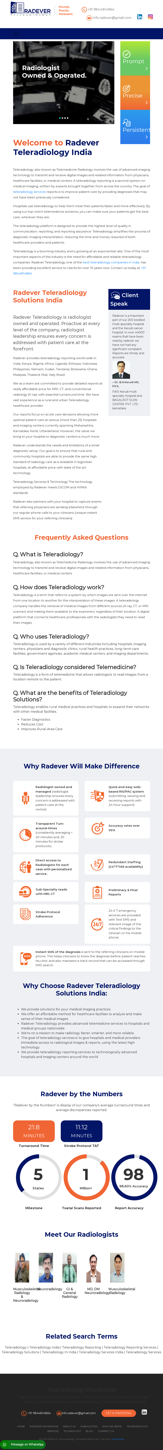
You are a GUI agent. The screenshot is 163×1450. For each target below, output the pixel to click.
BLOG (89, 1431)
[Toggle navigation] (15, 34)
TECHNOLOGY (72, 1431)
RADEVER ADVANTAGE (44, 1426)
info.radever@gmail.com (109, 18)
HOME (21, 1426)
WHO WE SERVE (112, 1426)
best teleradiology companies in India (111, 262)
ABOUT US (69, 1426)
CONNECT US (106, 1431)
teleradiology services (29, 192)
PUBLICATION (88, 1426)
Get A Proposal (119, 1413)
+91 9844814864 (98, 9)
